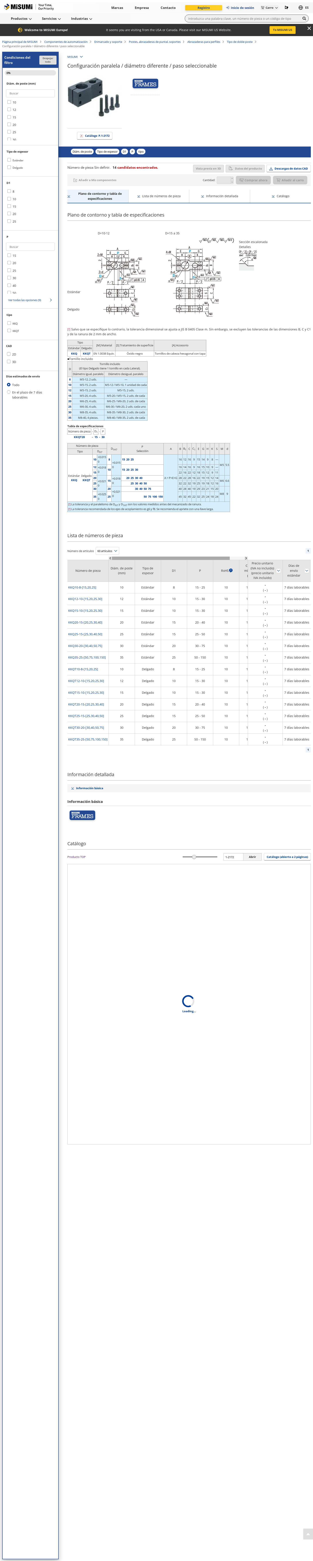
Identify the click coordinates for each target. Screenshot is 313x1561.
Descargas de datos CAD (291, 168)
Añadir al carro (290, 180)
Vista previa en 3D (208, 168)
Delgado (18, 168)
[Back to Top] (308, 1534)
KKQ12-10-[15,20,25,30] (85, 599)
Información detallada (222, 196)
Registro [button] (204, 8)
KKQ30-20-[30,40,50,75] (85, 646)
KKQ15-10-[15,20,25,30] (85, 611)
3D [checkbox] (14, 362)
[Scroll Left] (110, 558)
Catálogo (97, 136)
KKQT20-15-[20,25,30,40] (86, 704)
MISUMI (72, 57)
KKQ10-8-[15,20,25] (82, 587)
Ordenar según (278, 570)
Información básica (89, 788)
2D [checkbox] (14, 354)
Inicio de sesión (240, 8)
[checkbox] (30, 102)
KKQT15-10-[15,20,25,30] (86, 692)
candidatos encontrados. (135, 167)
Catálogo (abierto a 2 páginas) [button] (287, 857)
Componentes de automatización (66, 42)
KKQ (15, 323)
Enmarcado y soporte (108, 42)
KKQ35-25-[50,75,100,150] (87, 657)
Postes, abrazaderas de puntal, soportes (155, 42)
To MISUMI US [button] (282, 30)
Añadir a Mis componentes (97, 180)
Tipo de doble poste (240, 42)
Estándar (18, 160)
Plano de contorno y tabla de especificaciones (100, 196)
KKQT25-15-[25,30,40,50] (86, 716)
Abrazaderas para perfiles (203, 42)
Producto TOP (76, 857)
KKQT (16, 331)
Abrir (252, 857)
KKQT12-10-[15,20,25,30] (86, 681)
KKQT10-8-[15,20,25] (83, 669)
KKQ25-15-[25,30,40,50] (85, 634)
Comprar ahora (253, 180)
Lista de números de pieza (161, 196)
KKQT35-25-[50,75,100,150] (88, 739)
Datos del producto (245, 168)
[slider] (194, 857)
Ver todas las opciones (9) (24, 300)
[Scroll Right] (246, 558)
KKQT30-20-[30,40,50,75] (86, 727)
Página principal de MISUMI (20, 42)
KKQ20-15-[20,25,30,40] (85, 622)
